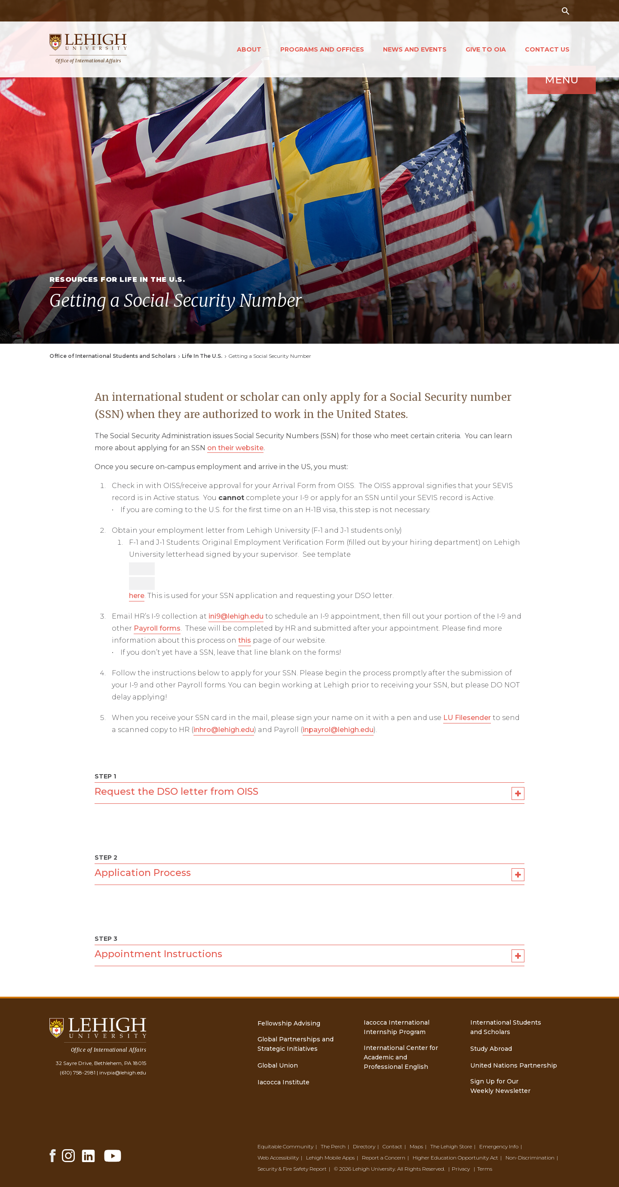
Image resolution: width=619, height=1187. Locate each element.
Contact (392, 1146)
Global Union (277, 1065)
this (244, 640)
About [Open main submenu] (249, 49)
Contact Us (547, 49)
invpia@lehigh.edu (122, 1072)
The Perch (333, 1146)
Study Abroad (491, 1049)
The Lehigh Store (451, 1146)
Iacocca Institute (283, 1082)
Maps (416, 1146)
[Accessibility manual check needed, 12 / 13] (142, 583)
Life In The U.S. (202, 356)
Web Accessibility (278, 1157)
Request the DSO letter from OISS (309, 793)
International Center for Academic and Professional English (401, 1057)
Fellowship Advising (288, 1023)
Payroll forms (157, 628)
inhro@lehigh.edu (223, 730)
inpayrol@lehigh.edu (338, 730)
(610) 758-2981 (77, 1072)
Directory (364, 1146)
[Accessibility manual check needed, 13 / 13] (142, 568)
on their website (235, 448)
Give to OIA (486, 49)
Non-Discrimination (530, 1157)
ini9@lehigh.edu (236, 616)
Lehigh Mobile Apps (330, 1157)
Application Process (309, 874)
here (136, 596)
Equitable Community (285, 1146)
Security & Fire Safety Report (292, 1169)
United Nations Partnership (513, 1065)
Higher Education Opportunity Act (455, 1157)
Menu (535, 113)
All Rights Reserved (420, 1169)
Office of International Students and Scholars (112, 356)
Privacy (461, 1169)
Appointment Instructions (309, 955)
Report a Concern (383, 1157)
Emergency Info (498, 1146)
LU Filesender (467, 718)
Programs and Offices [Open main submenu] (322, 49)
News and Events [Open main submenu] (415, 49)
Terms (484, 1169)
